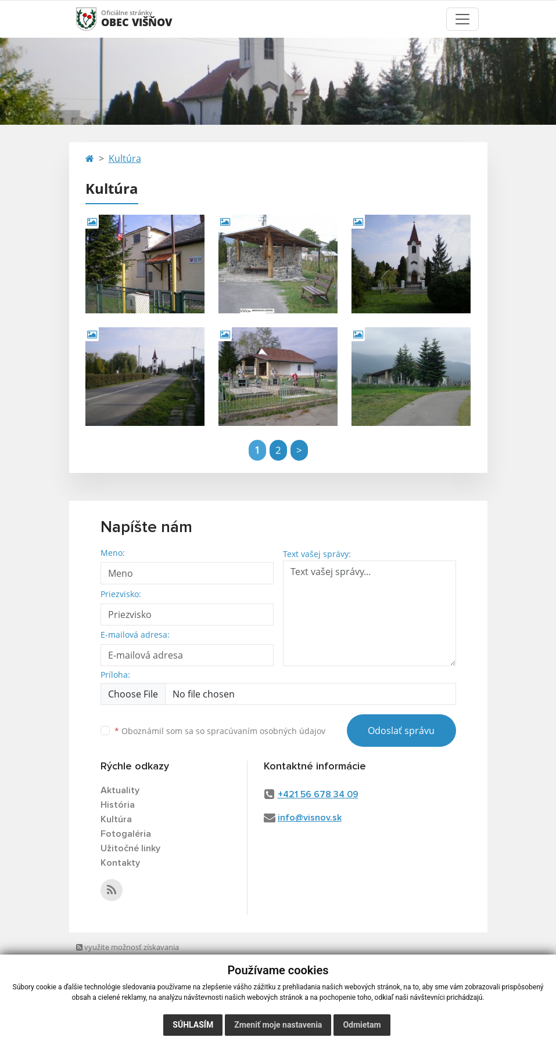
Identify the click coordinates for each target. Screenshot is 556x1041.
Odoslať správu (401, 730)
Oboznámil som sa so (219, 730)
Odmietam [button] (362, 1024)
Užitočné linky (130, 848)
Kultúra (125, 158)
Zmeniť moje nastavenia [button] (278, 1024)
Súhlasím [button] (193, 1024)
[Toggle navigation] (462, 19)
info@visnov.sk (310, 817)
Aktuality (120, 790)
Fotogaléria (126, 833)
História (118, 804)
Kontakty (120, 862)
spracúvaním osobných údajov (266, 730)
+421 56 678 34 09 (318, 794)
